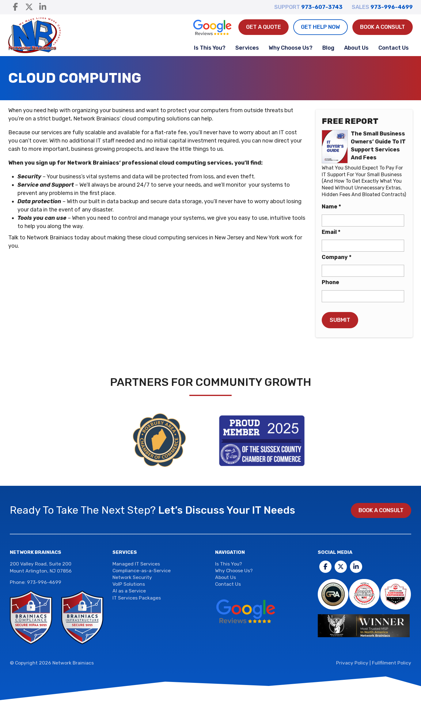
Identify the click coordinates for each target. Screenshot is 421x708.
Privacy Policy (352, 663)
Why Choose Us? (291, 47)
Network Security (132, 577)
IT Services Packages (136, 598)
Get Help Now (320, 27)
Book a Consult (382, 27)
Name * (331, 206)
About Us (356, 47)
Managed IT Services (136, 564)
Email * (331, 232)
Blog (328, 47)
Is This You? (210, 47)
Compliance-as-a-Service (141, 570)
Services (247, 47)
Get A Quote (263, 27)
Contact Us (393, 47)
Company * (336, 257)
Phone (330, 282)
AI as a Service (129, 591)
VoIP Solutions (128, 584)
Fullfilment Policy (391, 663)
